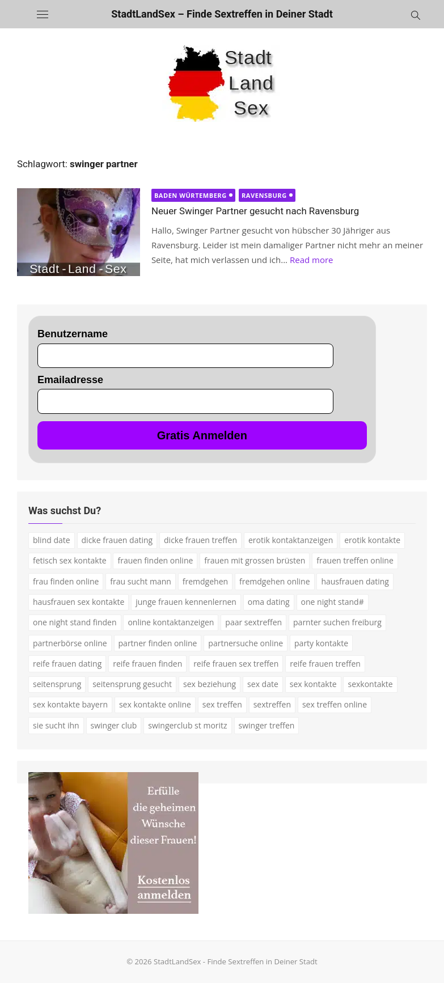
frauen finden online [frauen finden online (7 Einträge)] (155, 560)
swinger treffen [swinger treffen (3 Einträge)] (267, 725)
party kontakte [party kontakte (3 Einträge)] (321, 643)
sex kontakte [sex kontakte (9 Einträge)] (313, 684)
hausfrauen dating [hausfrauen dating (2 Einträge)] (355, 581)
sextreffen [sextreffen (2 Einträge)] (272, 704)
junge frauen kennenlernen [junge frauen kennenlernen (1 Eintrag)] (186, 601)
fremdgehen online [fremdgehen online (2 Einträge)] (274, 581)
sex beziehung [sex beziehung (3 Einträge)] (209, 684)
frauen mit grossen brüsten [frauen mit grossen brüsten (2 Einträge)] (254, 560)
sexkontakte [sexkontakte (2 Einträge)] (370, 684)
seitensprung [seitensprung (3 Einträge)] (57, 684)
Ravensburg (264, 195)
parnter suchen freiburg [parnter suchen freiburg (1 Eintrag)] (337, 622)
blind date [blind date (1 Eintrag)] (51, 540)
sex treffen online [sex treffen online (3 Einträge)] (334, 704)
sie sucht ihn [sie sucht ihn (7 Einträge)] (56, 725)
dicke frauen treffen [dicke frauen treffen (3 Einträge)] (200, 540)
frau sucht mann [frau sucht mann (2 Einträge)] (140, 581)
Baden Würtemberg (190, 195)
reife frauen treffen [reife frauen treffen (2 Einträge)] (325, 663)
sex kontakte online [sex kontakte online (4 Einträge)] (155, 704)
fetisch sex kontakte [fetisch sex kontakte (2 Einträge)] (70, 560)
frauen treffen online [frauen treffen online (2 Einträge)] (354, 560)
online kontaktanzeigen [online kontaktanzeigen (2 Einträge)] (171, 622)
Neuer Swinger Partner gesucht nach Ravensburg (255, 211)
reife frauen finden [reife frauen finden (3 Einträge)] (147, 663)
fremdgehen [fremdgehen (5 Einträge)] (205, 581)
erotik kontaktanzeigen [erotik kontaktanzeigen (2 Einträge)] (290, 540)
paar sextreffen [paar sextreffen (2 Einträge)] (253, 622)
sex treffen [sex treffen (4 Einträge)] (222, 704)
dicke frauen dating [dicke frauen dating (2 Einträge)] (117, 540)
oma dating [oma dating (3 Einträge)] (269, 601)
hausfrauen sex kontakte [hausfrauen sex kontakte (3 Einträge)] (78, 601)
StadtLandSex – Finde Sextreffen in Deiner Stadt (222, 14)
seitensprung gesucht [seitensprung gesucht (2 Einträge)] (132, 684)
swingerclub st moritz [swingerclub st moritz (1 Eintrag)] (187, 725)
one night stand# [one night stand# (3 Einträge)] (332, 601)
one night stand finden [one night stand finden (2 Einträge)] (75, 622)
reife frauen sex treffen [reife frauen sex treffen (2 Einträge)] (235, 663)
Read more (311, 259)
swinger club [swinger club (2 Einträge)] (114, 725)
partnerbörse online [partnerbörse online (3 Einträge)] (70, 643)
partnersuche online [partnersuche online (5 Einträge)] (245, 643)
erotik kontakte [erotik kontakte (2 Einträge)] (372, 540)
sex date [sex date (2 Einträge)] (262, 684)
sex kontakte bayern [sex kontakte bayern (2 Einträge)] (70, 704)
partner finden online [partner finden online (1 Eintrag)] (158, 643)
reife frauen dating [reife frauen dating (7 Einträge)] (67, 663)
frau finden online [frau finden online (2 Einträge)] (66, 581)
